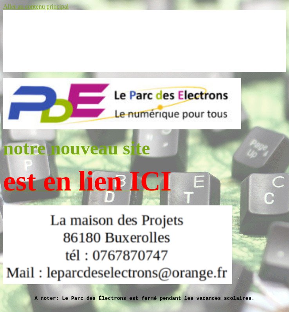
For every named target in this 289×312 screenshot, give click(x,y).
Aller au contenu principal (36, 6)
